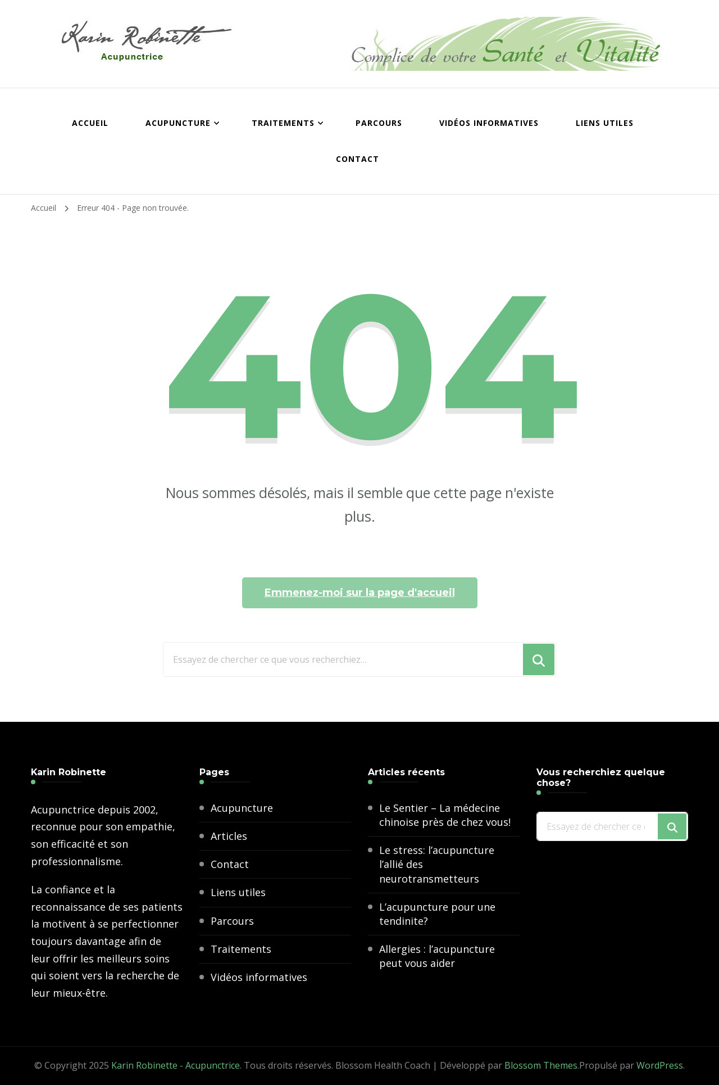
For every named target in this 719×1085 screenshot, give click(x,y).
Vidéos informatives (489, 122)
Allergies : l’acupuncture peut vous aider (437, 956)
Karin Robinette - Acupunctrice (175, 1065)
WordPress (659, 1065)
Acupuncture (178, 122)
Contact (357, 158)
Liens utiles (605, 122)
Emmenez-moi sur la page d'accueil (360, 592)
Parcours (379, 122)
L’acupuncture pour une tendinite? (437, 914)
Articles (229, 836)
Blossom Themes (540, 1065)
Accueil (90, 122)
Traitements (283, 122)
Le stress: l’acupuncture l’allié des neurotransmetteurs (436, 864)
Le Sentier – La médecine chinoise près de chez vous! (445, 815)
